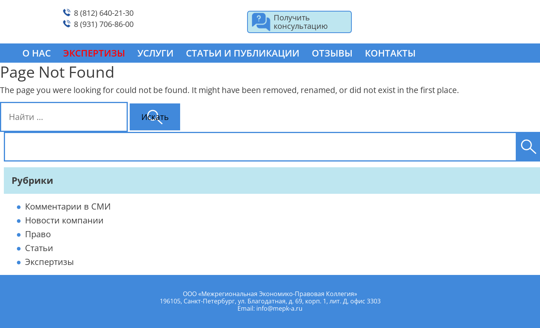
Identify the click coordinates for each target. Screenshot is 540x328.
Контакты (390, 53)
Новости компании (64, 220)
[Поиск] (528, 147)
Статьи (39, 247)
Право (38, 234)
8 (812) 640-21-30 (104, 13)
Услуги (155, 53)
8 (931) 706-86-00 (104, 24)
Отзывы (332, 53)
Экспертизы (49, 261)
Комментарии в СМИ (68, 206)
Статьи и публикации (242, 53)
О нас (36, 53)
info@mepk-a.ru (279, 308)
